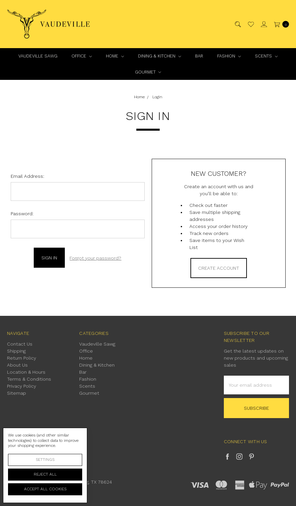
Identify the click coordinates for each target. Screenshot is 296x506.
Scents (266, 55)
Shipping (16, 351)
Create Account (218, 268)
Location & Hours (26, 372)
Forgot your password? (95, 257)
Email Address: (27, 176)
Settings (45, 459)
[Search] (237, 24)
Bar (199, 55)
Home (115, 55)
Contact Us (19, 344)
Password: (22, 213)
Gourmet (148, 72)
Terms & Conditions (29, 379)
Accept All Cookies (45, 489)
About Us (17, 365)
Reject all (45, 474)
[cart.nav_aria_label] (280, 24)
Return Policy (21, 358)
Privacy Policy (21, 386)
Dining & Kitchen (159, 55)
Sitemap (16, 393)
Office (81, 55)
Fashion (229, 55)
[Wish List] (250, 24)
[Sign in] (263, 24)
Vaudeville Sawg (37, 55)
